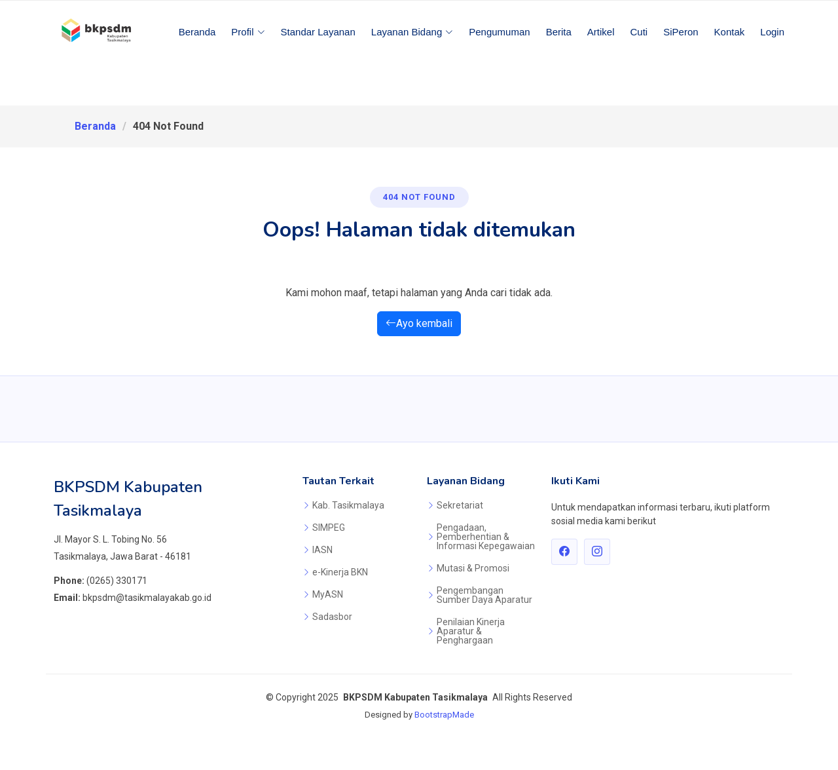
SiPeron (680, 31)
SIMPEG (328, 527)
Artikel (601, 31)
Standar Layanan (318, 31)
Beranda (197, 31)
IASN (322, 549)
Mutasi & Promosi (473, 568)
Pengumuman (499, 31)
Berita (559, 31)
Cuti (639, 31)
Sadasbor (332, 616)
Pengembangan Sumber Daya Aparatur (484, 595)
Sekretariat (460, 505)
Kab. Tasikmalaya (348, 505)
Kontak (729, 31)
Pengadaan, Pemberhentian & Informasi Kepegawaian (486, 536)
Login (772, 31)
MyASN (327, 594)
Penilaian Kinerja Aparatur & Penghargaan (471, 631)
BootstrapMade (444, 715)
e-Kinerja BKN (340, 572)
